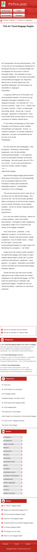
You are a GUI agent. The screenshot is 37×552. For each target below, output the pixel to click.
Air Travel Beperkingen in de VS (12, 355)
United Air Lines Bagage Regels (13, 518)
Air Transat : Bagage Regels (12, 506)
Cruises (6, 454)
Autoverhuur (8, 451)
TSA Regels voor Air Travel (12, 531)
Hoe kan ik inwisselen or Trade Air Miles (15, 332)
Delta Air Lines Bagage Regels (13, 536)
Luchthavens (8, 440)
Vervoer (19, 11)
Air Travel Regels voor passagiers (12, 389)
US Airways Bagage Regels (12, 527)
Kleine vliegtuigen (9, 482)
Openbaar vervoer (9, 472)
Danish (28, 544)
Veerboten (7, 458)
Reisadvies (19, 15)
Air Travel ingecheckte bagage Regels (13, 403)
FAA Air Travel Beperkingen (11, 365)
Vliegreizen (29, 20)
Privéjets (7, 468)
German (5, 544)
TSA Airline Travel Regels (9, 425)
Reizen (12, 20)
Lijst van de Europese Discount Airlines (15, 329)
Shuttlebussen (8, 479)
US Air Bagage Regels (8, 394)
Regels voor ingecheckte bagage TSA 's (16, 510)
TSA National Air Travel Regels (11, 412)
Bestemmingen (6, 11)
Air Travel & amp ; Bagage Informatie (13, 420)
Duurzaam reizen (9, 461)
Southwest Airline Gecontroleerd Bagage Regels (18, 523)
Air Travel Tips (6, 385)
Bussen (6, 447)
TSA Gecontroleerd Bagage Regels (14, 514)
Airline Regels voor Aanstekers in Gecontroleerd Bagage (19, 416)
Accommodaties (6, 15)
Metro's (6, 486)
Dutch (17, 544)
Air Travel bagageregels (9, 407)
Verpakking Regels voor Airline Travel (13, 398)
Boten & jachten (9, 444)
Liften (6, 465)
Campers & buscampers (11, 475)
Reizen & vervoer (9, 493)
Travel (6, 20)
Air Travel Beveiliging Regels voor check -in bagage (19, 344)
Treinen (6, 489)
